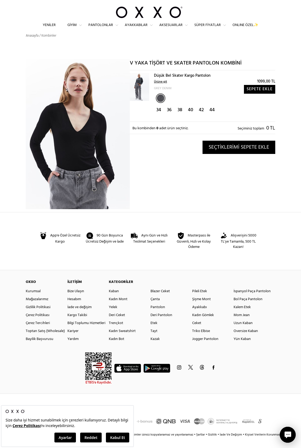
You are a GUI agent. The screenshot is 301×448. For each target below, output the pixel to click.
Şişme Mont (201, 308)
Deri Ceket (117, 324)
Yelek (113, 316)
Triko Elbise (201, 340)
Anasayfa (32, 45)
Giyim (72, 29)
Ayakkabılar (136, 29)
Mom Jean (242, 324)
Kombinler (48, 45)
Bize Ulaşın (75, 301)
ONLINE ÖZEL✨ (245, 29)
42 (201, 119)
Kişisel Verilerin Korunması (263, 444)
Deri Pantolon (161, 324)
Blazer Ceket (160, 301)
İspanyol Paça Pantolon (252, 301)
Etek (153, 332)
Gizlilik (213, 444)
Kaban (114, 301)
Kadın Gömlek (203, 324)
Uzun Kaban (243, 332)
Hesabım (74, 308)
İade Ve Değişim (231, 444)
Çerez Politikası (37, 324)
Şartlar (201, 444)
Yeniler (49, 29)
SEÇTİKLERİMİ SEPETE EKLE (239, 156)
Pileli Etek (199, 301)
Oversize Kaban (246, 340)
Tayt (153, 340)
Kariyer (73, 340)
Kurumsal (33, 301)
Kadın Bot (116, 348)
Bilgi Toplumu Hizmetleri (86, 332)
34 (158, 119)
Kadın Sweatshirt (122, 340)
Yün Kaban (242, 348)
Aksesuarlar (171, 29)
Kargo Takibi (77, 324)
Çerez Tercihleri (38, 332)
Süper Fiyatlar (207, 29)
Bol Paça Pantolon (248, 308)
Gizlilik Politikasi (38, 316)
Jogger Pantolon (205, 348)
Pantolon (157, 316)
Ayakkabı (199, 316)
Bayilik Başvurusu (39, 348)
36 (169, 119)
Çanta (155, 308)
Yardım (73, 348)
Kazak (155, 348)
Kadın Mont (118, 308)
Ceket (196, 332)
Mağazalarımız (37, 308)
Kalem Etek (242, 316)
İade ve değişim (79, 316)
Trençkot (116, 332)
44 (212, 119)
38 (180, 119)
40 (190, 119)
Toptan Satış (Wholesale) (45, 340)
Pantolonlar (100, 29)
